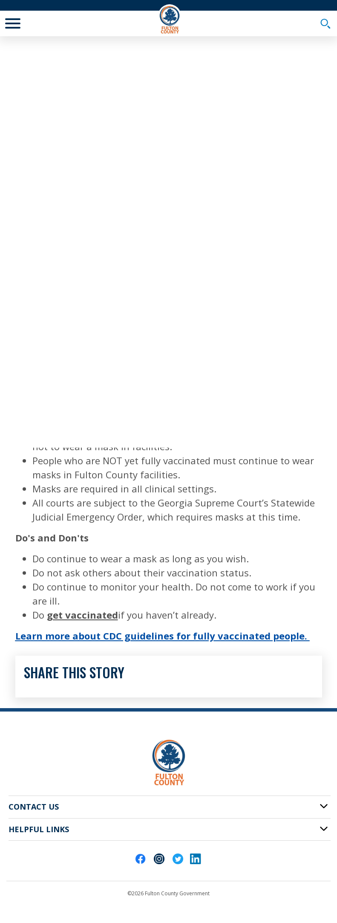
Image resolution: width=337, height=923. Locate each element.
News (77, 50)
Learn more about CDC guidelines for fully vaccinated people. (162, 635)
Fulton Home (34, 50)
